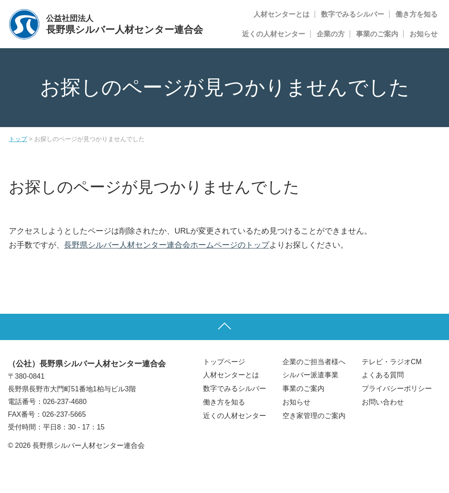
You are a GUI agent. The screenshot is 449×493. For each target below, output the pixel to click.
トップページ (224, 361)
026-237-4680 (65, 401)
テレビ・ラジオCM (392, 361)
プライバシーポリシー (397, 388)
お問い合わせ (383, 402)
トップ (18, 138)
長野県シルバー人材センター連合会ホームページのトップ (166, 245)
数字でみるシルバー (352, 14)
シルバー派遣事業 (310, 375)
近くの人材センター (273, 34)
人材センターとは (281, 14)
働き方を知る (417, 14)
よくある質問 (383, 375)
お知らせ (424, 34)
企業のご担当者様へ (314, 361)
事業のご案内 (377, 34)
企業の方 (331, 34)
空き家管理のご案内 (314, 415)
